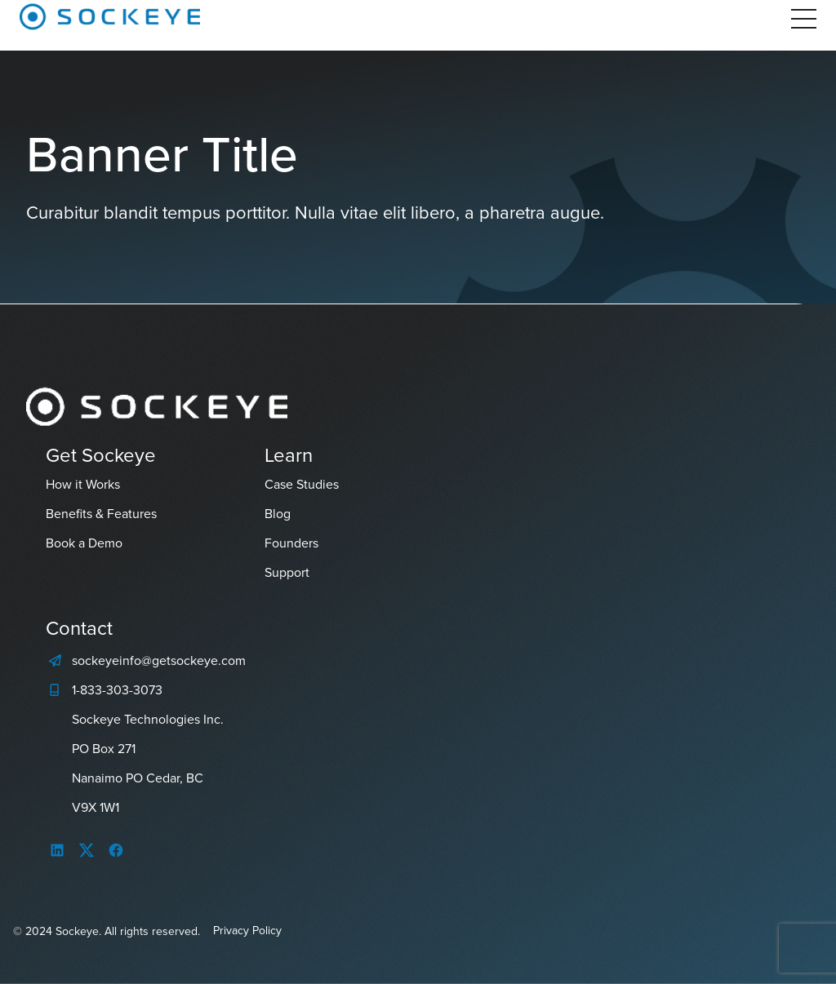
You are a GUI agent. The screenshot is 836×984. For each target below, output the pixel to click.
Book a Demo (84, 543)
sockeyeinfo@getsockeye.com (159, 660)
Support (287, 572)
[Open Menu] (803, 19)
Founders (291, 543)
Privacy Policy (247, 930)
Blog (278, 513)
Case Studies (302, 484)
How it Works (83, 484)
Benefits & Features (101, 513)
